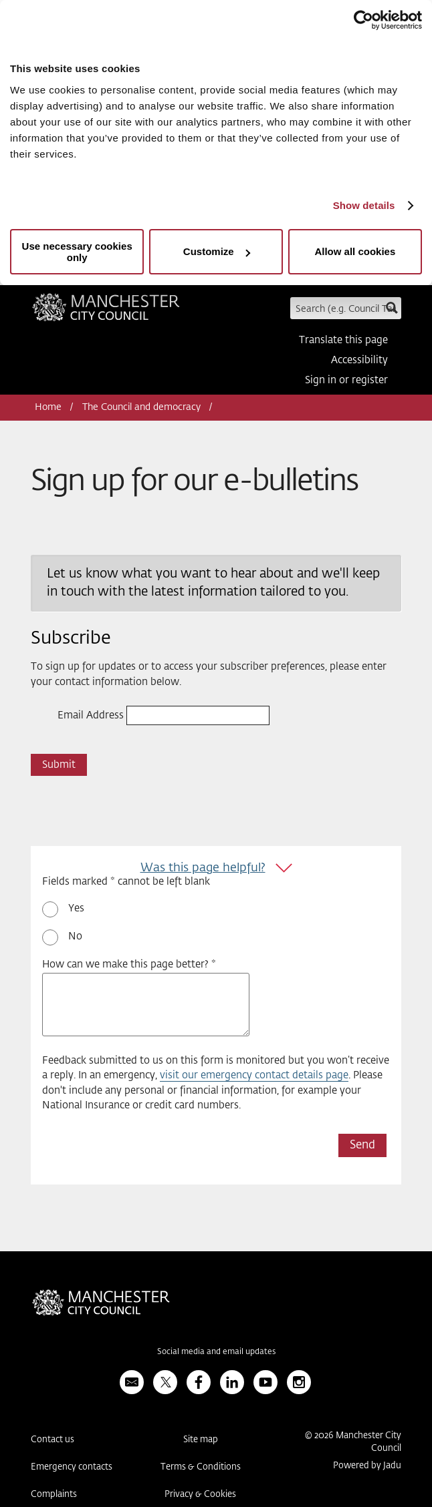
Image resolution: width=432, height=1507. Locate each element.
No (75, 936)
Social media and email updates (216, 1352)
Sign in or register (346, 380)
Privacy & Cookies (200, 1494)
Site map (200, 1440)
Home (48, 407)
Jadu (392, 1466)
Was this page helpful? (202, 868)
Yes (76, 908)
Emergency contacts (71, 1467)
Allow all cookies (354, 251)
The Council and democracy (141, 407)
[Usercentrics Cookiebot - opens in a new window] (363, 20)
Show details (364, 205)
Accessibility (359, 360)
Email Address (91, 715)
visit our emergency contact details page (254, 1075)
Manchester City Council (106, 312)
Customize (216, 251)
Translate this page (343, 340)
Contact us (52, 1440)
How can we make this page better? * (129, 964)
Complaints (54, 1494)
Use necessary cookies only (77, 251)
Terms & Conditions (200, 1467)
